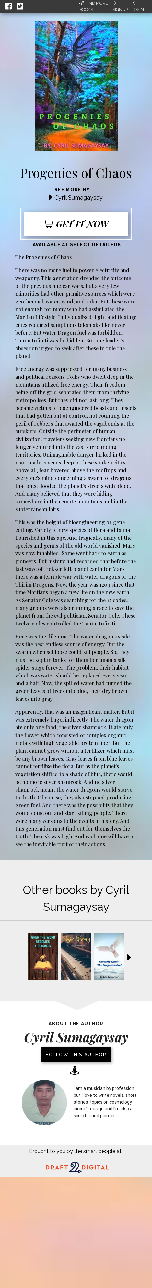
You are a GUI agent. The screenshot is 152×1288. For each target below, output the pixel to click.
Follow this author (76, 1054)
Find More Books (93, 6)
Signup (120, 6)
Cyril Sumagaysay (78, 197)
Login (137, 6)
